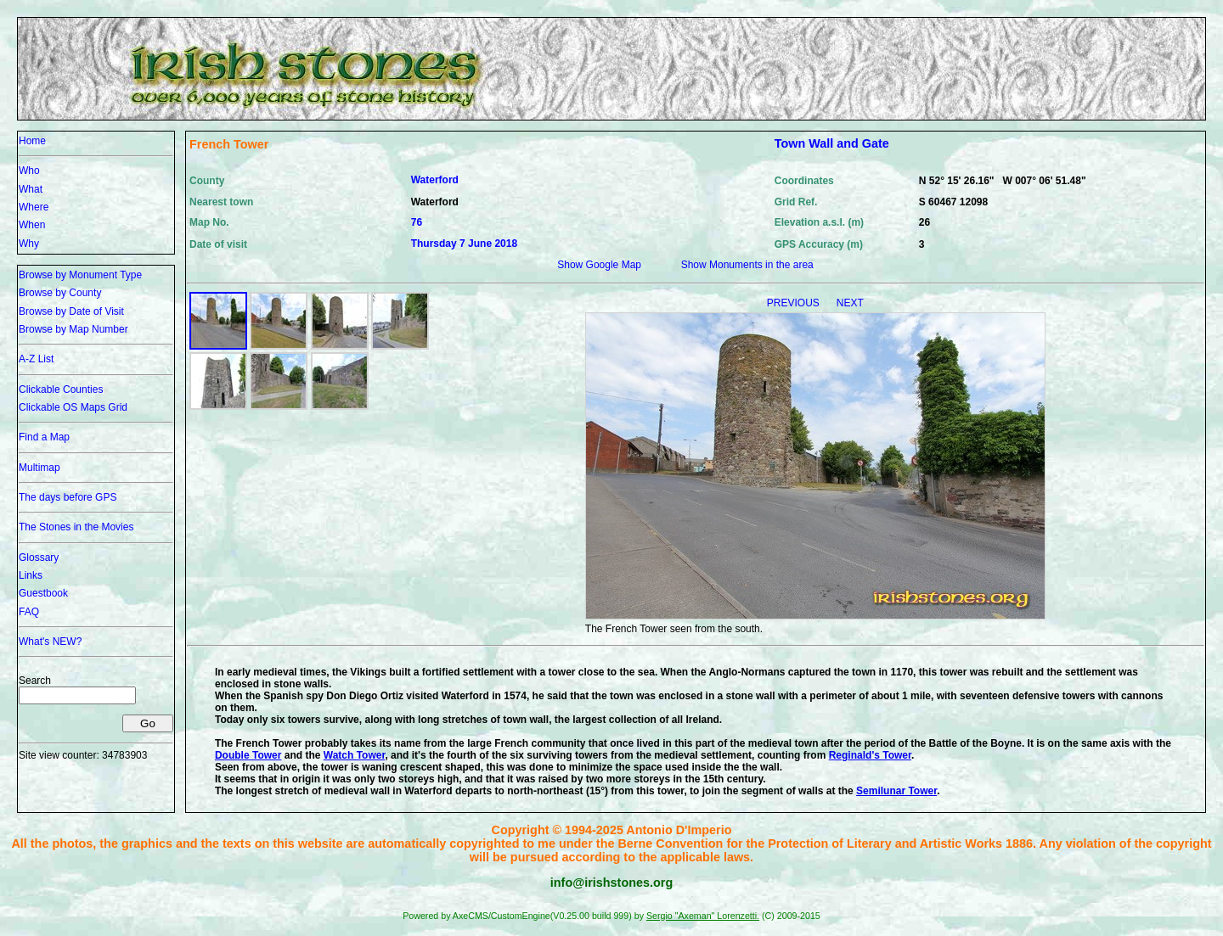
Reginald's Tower (870, 755)
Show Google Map (599, 265)
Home (32, 141)
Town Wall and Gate (832, 143)
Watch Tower (355, 755)
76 (416, 222)
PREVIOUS (794, 303)
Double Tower (248, 755)
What (30, 189)
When (32, 225)
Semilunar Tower (896, 791)
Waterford (435, 180)
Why (29, 243)
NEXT (850, 303)
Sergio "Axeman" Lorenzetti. (702, 916)
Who (29, 171)
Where (33, 207)
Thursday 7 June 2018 (464, 243)
